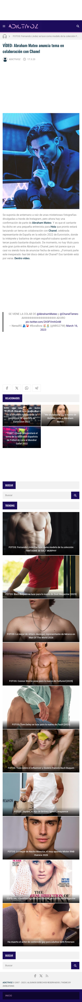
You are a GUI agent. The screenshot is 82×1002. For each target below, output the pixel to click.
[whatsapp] (26, 388)
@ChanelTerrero (69, 314)
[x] (17, 388)
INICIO (8, 995)
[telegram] (36, 388)
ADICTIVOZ (11, 59)
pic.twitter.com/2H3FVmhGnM (43, 321)
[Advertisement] (41, 11)
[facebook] (7, 388)
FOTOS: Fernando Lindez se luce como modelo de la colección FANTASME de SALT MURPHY (46, 36)
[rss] (47, 976)
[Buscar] (77, 26)
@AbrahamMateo (47, 314)
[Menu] (3, 26)
